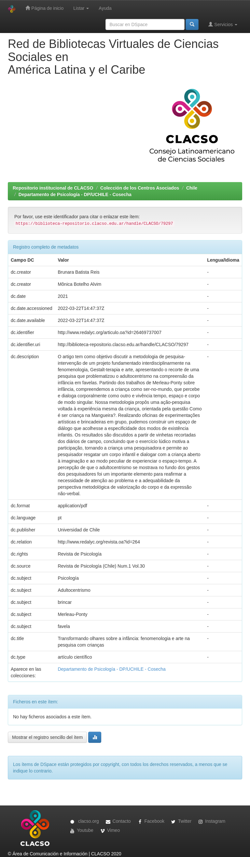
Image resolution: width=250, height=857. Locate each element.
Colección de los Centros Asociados (139, 188)
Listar (81, 8)
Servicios (222, 24)
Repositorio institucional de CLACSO (53, 188)
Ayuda (105, 8)
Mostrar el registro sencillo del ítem (47, 737)
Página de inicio (44, 8)
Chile (191, 188)
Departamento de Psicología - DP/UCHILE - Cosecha (75, 194)
